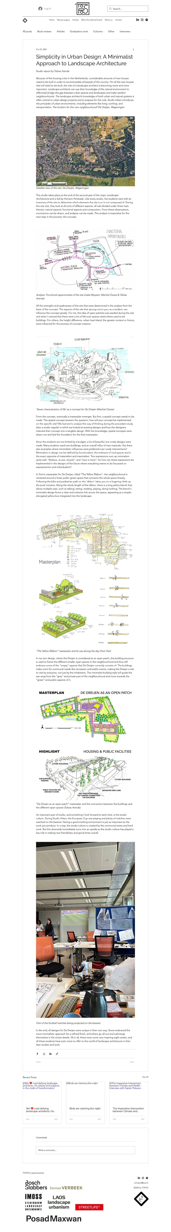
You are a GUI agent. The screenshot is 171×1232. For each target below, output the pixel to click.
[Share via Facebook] (37, 1053)
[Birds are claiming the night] (85, 1093)
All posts (27, 31)
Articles (61, 31)
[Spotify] (146, 19)
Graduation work (79, 31)
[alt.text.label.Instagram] (142, 19)
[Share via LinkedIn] (50, 1053)
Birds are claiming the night (84, 1108)
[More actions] (133, 49)
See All (145, 1077)
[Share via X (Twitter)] (44, 1053)
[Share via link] (57, 1053)
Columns (98, 31)
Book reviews (44, 31)
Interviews (125, 31)
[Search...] (128, 9)
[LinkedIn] (137, 19)
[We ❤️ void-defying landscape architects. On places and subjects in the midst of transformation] (42, 1093)
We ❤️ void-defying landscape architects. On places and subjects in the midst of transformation (41, 1110)
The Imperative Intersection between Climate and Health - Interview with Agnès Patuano (128, 1110)
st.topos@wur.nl (141, 1182)
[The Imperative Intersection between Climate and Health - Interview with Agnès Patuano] (129, 1093)
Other (111, 31)
